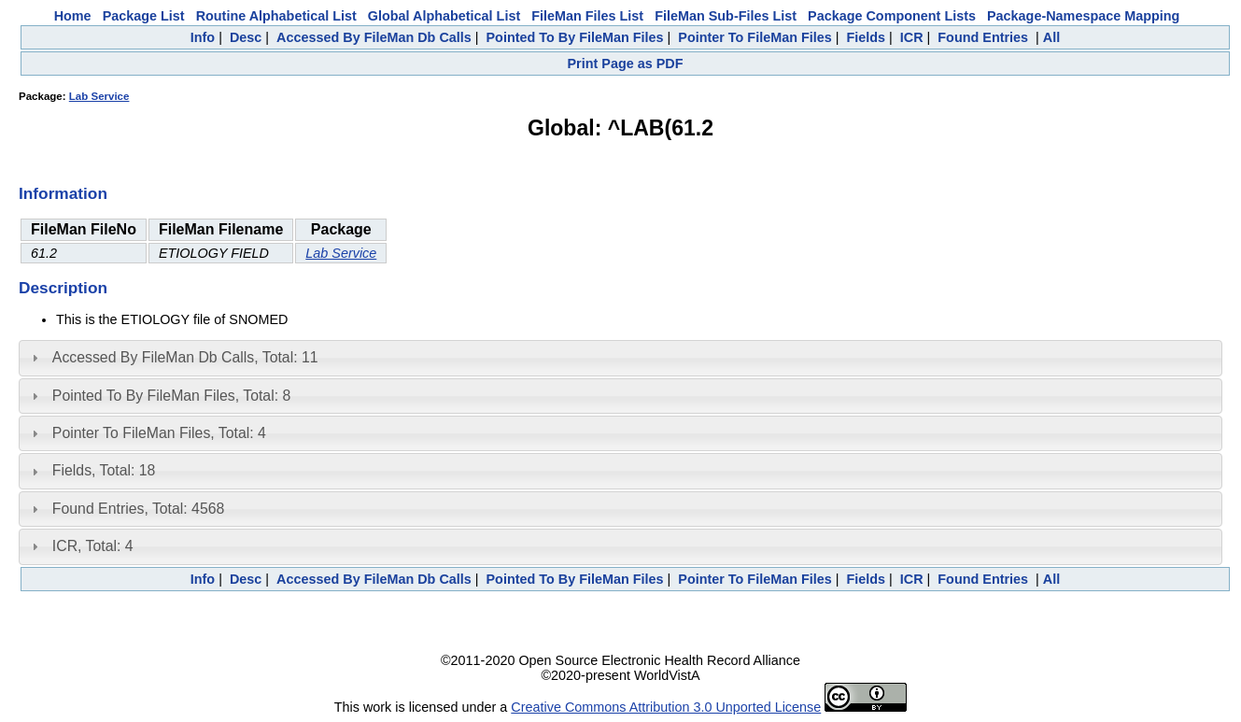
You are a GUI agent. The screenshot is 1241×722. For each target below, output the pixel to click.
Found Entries (983, 37)
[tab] (620, 357)
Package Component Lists (892, 15)
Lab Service (99, 96)
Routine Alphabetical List (276, 15)
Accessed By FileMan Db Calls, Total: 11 (185, 357)
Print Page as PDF (626, 63)
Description (63, 287)
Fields (865, 37)
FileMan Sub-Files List (726, 15)
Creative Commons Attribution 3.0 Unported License (666, 707)
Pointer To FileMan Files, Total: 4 (159, 433)
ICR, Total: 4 (93, 546)
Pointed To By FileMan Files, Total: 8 (171, 395)
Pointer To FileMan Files (754, 37)
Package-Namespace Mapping (1083, 15)
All (1051, 37)
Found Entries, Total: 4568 (138, 509)
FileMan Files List (587, 15)
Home (73, 15)
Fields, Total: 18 (104, 470)
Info (202, 37)
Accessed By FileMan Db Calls (374, 37)
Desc (245, 37)
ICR (912, 37)
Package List (144, 15)
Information (63, 193)
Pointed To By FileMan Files (575, 37)
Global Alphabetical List (444, 15)
